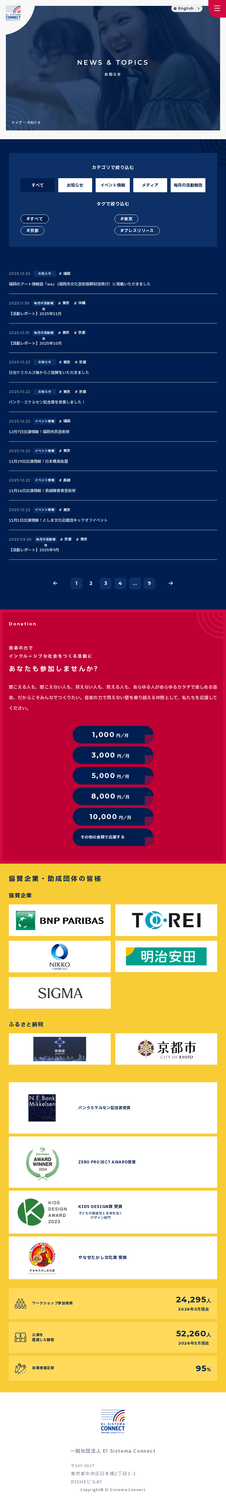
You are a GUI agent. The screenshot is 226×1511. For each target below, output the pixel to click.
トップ (17, 122)
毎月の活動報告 (188, 185)
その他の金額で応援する (103, 837)
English (186, 8)
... (135, 583)
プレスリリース (139, 231)
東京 (128, 219)
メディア (150, 185)
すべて (37, 185)
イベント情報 (112, 185)
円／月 (110, 734)
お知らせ (75, 185)
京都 (34, 231)
